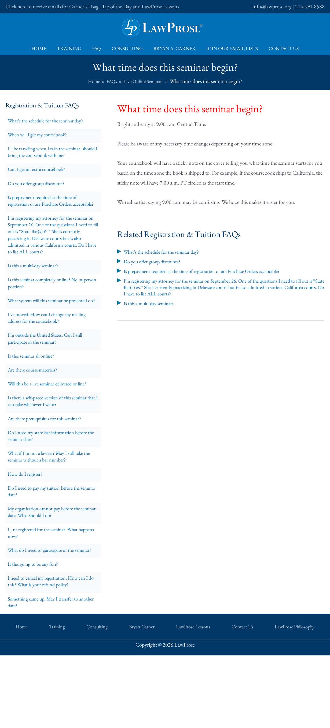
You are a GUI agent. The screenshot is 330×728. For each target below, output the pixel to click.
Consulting (127, 48)
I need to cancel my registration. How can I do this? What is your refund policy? (52, 656)
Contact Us (280, 48)
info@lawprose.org (272, 6)
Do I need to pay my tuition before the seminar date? (47, 548)
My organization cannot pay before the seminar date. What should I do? (48, 571)
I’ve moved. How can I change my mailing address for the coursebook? (52, 355)
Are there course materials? (36, 413)
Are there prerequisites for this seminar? (49, 467)
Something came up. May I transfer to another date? (47, 679)
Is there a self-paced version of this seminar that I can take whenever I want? (51, 448)
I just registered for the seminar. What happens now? (46, 594)
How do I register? (27, 529)
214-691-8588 (310, 6)
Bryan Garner (140, 702)
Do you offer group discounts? (39, 190)
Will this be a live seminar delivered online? (52, 428)
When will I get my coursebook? (41, 136)
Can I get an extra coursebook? (40, 175)
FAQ (97, 48)
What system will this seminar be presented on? (52, 332)
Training (71, 48)
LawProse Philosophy (253, 702)
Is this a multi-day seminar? (36, 290)
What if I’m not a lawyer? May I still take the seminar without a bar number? (49, 509)
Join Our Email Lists (230, 48)
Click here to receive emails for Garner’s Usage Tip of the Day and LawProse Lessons (92, 6)
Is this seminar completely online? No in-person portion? (50, 309)
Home (42, 48)
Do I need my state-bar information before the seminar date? (51, 486)
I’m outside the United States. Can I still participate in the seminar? (49, 378)
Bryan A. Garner (173, 48)
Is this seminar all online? (34, 397)
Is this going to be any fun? (35, 636)
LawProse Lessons (178, 702)
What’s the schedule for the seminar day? (49, 121)
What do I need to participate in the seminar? (44, 617)
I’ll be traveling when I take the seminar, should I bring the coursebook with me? (49, 156)
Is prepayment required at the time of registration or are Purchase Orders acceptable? (46, 214)
